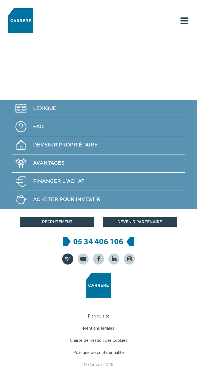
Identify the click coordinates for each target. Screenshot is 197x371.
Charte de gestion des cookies (98, 341)
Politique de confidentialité (98, 353)
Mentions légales (98, 328)
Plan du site (99, 316)
